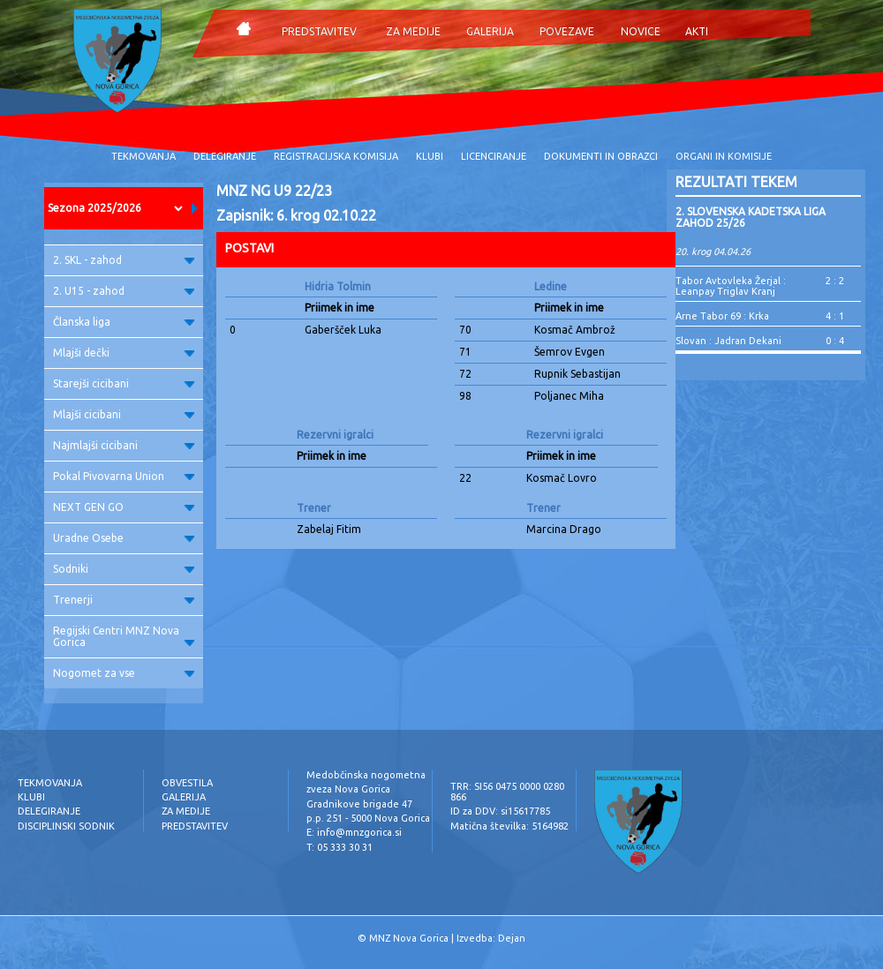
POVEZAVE (567, 31)
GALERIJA (490, 31)
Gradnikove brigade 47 (359, 804)
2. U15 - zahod (123, 291)
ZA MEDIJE (413, 31)
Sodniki (123, 569)
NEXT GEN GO (123, 507)
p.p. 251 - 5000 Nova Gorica (368, 818)
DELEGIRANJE (224, 156)
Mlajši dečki (123, 352)
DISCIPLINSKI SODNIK (66, 826)
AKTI (696, 31)
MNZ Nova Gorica (409, 938)
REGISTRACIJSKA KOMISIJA (336, 156)
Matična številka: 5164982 (509, 826)
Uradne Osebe (123, 538)
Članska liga (123, 321)
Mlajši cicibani (123, 414)
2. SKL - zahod (123, 260)
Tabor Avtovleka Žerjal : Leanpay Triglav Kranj (730, 286)
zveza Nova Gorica (348, 789)
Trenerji (123, 599)
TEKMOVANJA (143, 156)
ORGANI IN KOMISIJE (723, 156)
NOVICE (640, 31)
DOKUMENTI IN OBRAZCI (601, 156)
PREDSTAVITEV (319, 31)
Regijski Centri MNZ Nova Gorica (123, 636)
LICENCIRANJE (493, 156)
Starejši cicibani (123, 383)
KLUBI (429, 156)
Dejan (511, 938)
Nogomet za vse (123, 673)
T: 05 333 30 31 (339, 847)
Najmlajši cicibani (123, 445)
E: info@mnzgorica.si (354, 832)
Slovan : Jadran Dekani (728, 340)
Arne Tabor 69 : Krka (722, 316)
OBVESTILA (187, 782)
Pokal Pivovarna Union (123, 476)
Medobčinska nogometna (366, 775)
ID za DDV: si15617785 (500, 811)
